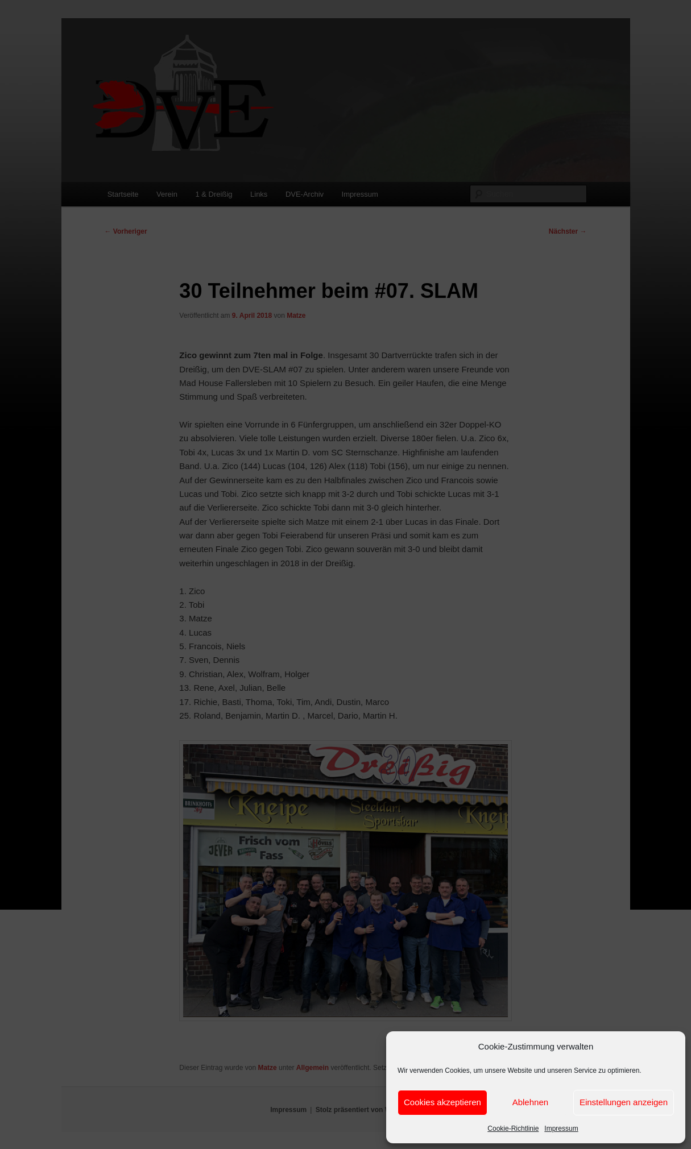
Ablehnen (530, 1102)
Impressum (561, 1129)
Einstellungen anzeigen (624, 1102)
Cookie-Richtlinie (513, 1129)
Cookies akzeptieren (442, 1102)
